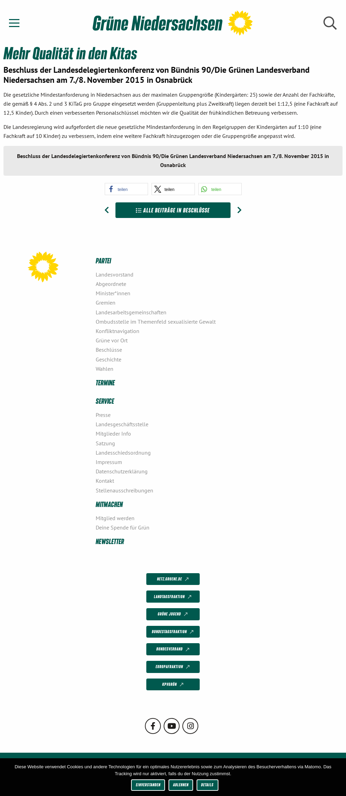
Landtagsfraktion (173, 597)
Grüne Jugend (173, 614)
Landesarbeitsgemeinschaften (131, 312)
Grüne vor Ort (112, 340)
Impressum (109, 461)
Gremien (105, 302)
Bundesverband (173, 649)
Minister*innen (113, 293)
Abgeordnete (111, 283)
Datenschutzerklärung (122, 471)
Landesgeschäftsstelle (122, 424)
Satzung (105, 443)
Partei (103, 260)
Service (105, 401)
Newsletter (110, 541)
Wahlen (104, 368)
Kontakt (105, 480)
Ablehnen (181, 784)
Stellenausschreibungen (124, 490)
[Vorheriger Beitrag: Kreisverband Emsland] (106, 210)
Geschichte (108, 359)
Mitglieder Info (113, 433)
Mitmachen (109, 504)
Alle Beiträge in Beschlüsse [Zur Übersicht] (173, 210)
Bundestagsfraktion (173, 632)
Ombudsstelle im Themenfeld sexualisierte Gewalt (156, 321)
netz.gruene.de (173, 579)
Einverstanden (148, 784)
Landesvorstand (114, 274)
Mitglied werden (115, 518)
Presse (103, 414)
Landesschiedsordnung (123, 452)
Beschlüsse (109, 349)
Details (207, 784)
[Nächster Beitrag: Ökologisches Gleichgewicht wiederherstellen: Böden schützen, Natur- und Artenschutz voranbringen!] (239, 210)
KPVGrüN (173, 685)
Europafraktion (173, 667)
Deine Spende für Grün (122, 527)
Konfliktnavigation (117, 330)
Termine (105, 382)
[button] (126, 189)
